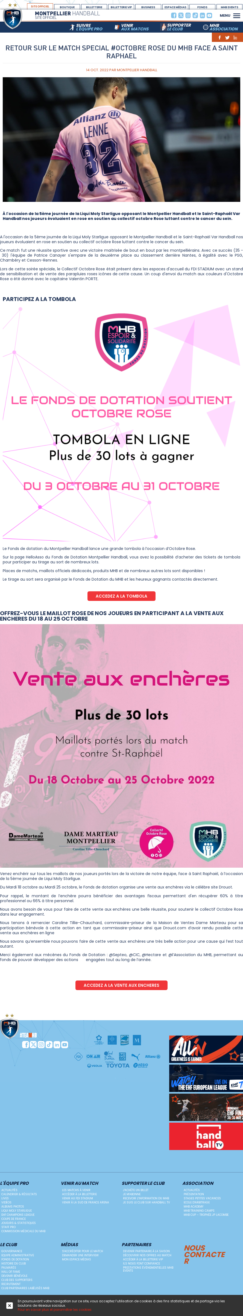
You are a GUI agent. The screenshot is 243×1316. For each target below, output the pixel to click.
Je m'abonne (131, 1194)
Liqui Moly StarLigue (16, 1210)
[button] (236, 15)
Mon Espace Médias (76, 1259)
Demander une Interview (80, 1255)
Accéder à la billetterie (79, 1194)
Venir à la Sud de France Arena (85, 1202)
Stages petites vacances (202, 1198)
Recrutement (11, 1284)
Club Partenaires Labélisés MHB (25, 1288)
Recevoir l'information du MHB (146, 1198)
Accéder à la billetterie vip (143, 1259)
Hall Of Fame (10, 1271)
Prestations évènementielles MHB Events (148, 1269)
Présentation (194, 1194)
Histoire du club (13, 1263)
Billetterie (94, 7)
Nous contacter (204, 1254)
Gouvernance (11, 1251)
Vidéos (6, 1202)
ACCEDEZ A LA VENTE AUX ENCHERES (121, 985)
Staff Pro (8, 1227)
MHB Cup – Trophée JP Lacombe (206, 1214)
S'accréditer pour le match (82, 1251)
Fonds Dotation (202, 7)
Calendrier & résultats (19, 1194)
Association (197, 1183)
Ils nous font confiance (141, 1263)
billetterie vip (121, 7)
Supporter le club (143, 1183)
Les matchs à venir (76, 1190)
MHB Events (229, 7)
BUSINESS (148, 7)
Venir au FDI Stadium (77, 1198)
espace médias (175, 7)
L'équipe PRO (14, 1183)
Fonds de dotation (15, 1259)
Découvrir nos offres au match (147, 1255)
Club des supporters (17, 1279)
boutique (67, 7)
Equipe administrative (17, 1255)
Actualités (9, 1190)
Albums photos (12, 1206)
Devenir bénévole (14, 1275)
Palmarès (8, 1267)
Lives (5, 1198)
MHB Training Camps (199, 1210)
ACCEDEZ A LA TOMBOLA (121, 596)
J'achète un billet (135, 1190)
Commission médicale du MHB (23, 1231)
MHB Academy (193, 1206)
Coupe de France (13, 1218)
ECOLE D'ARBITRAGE (197, 1202)
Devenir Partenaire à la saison (146, 1251)
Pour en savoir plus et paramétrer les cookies (55, 1309)
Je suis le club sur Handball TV (146, 1202)
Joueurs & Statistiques (18, 1223)
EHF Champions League (17, 1214)
